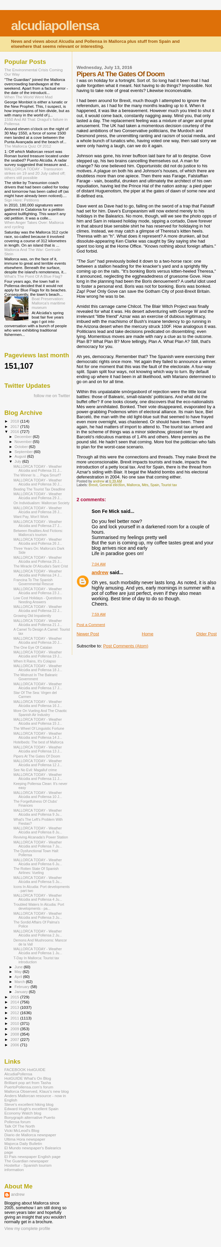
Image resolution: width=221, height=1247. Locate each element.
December (24, 437)
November (24, 442)
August (21, 456)
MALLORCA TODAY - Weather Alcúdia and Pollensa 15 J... (37, 721)
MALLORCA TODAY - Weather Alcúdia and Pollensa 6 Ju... (37, 862)
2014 (15, 1002)
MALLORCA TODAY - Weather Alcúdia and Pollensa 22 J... (37, 609)
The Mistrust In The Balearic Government (35, 677)
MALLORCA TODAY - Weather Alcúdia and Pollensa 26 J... (37, 541)
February (23, 987)
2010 (15, 1023)
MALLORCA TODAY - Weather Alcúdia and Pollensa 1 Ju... (37, 951)
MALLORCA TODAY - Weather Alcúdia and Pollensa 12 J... (37, 763)
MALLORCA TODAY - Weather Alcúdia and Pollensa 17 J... (37, 686)
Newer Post (88, 633)
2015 (15, 997)
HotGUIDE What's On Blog (27, 1078)
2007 (15, 1039)
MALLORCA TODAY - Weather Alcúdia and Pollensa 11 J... (37, 777)
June (19, 967)
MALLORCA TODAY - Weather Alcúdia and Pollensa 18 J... (37, 668)
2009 (15, 1029)
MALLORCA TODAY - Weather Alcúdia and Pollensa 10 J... (37, 795)
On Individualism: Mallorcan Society (41, 503)
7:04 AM (99, 564)
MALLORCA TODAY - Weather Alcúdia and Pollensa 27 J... (37, 524)
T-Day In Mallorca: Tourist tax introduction (36, 960)
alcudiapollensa (55, 25)
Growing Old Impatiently (32, 616)
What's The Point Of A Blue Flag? (33, 276)
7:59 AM (99, 614)
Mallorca (133, 485)
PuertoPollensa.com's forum (28, 1087)
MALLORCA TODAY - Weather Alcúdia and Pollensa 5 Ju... (37, 880)
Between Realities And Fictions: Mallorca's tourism (38, 533)
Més (145, 485)
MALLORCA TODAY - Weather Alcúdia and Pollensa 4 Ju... (37, 897)
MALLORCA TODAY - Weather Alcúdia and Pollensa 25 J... (37, 559)
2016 (15, 431)
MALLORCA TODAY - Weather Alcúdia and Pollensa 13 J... (37, 749)
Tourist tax (169, 485)
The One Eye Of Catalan (32, 647)
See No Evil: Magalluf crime (35, 770)
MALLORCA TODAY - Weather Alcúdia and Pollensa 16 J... (37, 704)
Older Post (206, 633)
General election (112, 485)
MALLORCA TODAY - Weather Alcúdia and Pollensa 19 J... (37, 654)
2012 (15, 1012)
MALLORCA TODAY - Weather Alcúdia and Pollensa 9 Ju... (37, 812)
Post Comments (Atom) (125, 645)
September (24, 452)
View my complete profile (27, 1228)
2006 (15, 1045)
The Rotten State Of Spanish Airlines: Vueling (36, 871)
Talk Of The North (19, 1126)
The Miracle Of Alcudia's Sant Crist (40, 566)
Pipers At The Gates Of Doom (36, 756)
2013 (15, 1007)
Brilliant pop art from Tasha (27, 1082)
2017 (15, 426)
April (19, 977)
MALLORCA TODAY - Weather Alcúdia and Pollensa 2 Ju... (37, 933)
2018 (15, 421)
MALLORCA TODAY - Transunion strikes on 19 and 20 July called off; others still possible (35, 173)
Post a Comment (91, 625)
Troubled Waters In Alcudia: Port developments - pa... (38, 906)
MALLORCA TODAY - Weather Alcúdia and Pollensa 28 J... (37, 510)
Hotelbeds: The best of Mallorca (38, 742)
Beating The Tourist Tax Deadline (39, 489)
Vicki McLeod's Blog (21, 1130)
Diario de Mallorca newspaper (30, 1135)
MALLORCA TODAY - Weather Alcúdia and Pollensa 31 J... (37, 468)
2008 (15, 1034)
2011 (15, 1018)
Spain (154, 485)
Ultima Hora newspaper (24, 1139)
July (18, 461)
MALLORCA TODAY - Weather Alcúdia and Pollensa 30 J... (37, 482)
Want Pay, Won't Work (30, 517)
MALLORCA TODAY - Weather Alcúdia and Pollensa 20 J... (37, 640)
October (22, 447)
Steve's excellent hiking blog (28, 1104)
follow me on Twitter (52, 395)
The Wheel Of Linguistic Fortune (38, 728)
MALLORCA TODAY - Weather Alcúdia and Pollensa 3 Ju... (37, 915)
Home (147, 633)
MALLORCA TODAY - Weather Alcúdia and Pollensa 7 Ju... (37, 844)
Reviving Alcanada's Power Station (40, 837)
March (20, 982)
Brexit (93, 485)
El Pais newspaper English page (32, 1156)
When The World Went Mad (28, 97)
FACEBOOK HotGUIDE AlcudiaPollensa (24, 1071)
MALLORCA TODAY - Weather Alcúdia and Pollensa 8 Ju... (37, 830)
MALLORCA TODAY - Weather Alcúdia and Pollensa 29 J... (37, 496)
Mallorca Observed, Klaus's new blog (36, 1091)
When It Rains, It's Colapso (34, 661)
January (22, 992)
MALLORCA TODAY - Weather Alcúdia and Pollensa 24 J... (37, 573)
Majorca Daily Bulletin (23, 1143)
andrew (100, 572)
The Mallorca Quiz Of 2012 (27, 146)
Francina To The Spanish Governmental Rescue (33, 582)
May (19, 972)
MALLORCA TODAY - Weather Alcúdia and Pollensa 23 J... (37, 591)
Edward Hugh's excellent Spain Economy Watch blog (31, 1110)
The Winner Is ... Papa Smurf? (37, 475)
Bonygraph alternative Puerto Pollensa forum (29, 1119)
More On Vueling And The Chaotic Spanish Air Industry (40, 713)
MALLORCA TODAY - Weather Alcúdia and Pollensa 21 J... (37, 623)
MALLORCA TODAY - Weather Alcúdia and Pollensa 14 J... (37, 735)
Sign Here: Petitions (21, 200)
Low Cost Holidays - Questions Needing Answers (37, 600)
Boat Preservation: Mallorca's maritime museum (49, 302)
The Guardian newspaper (26, 1161)
